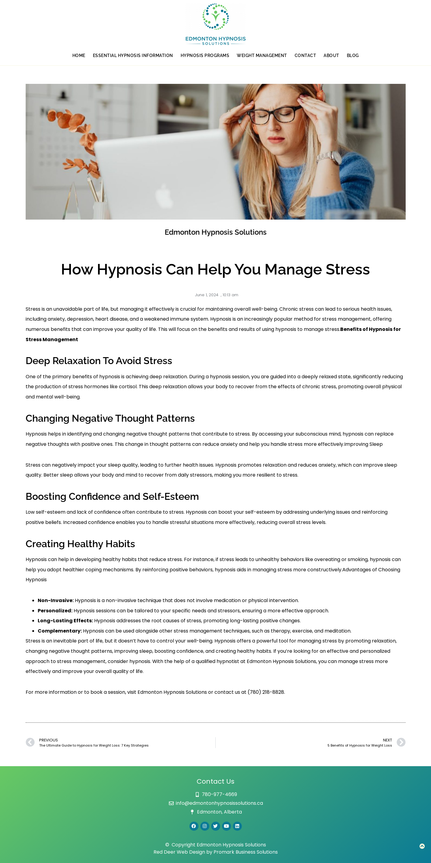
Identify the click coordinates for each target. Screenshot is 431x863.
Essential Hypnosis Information (133, 55)
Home (78, 55)
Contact (305, 55)
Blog (353, 55)
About (331, 55)
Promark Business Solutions (246, 852)
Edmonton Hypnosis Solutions (172, 692)
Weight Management (262, 55)
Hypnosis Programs (205, 55)
